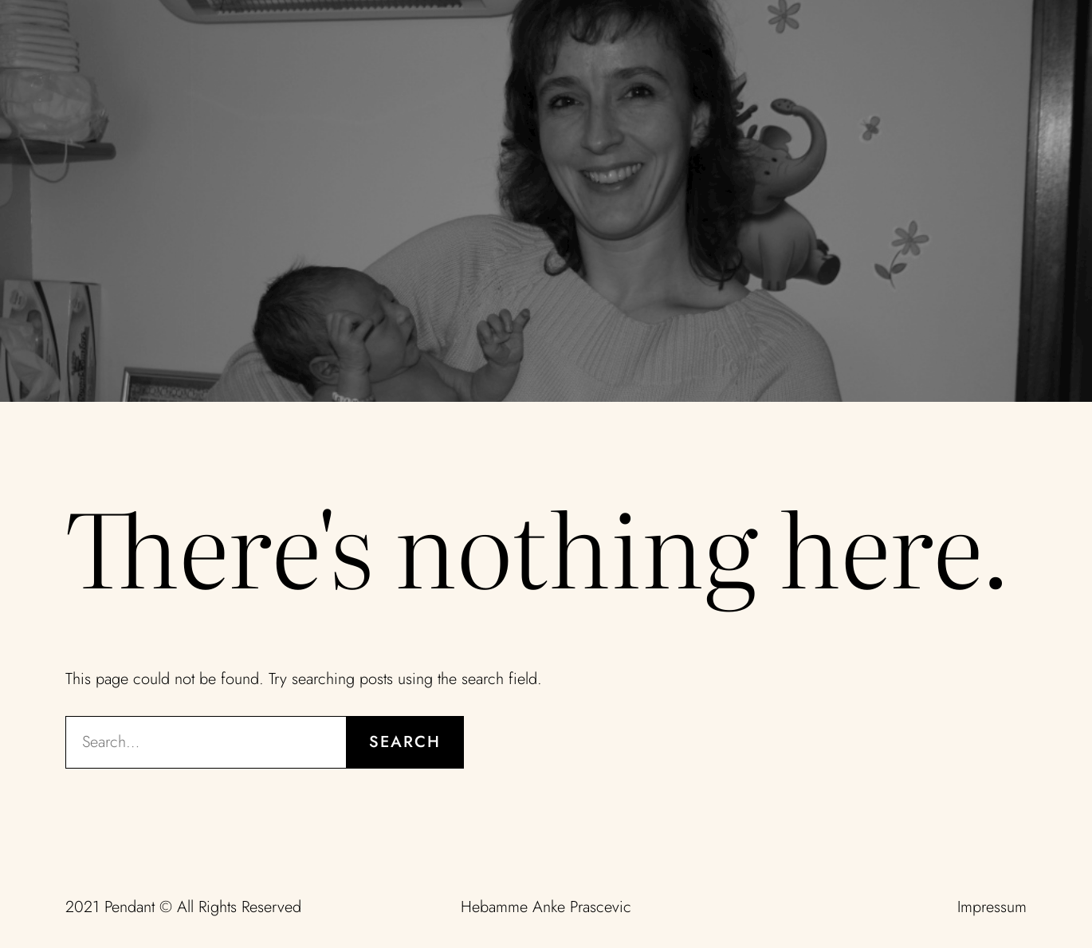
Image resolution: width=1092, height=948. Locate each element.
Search (405, 741)
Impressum (992, 906)
